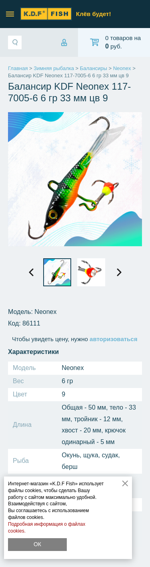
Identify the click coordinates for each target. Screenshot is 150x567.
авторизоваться (113, 339)
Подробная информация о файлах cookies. (46, 527)
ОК (37, 544)
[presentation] (31, 272)
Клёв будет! (93, 13)
